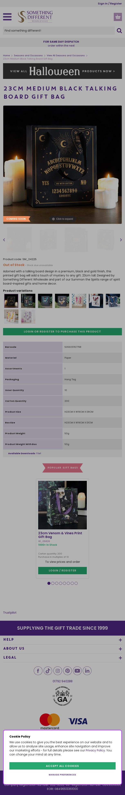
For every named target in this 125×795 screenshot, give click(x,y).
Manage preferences (62, 774)
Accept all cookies (62, 766)
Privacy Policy (95, 750)
